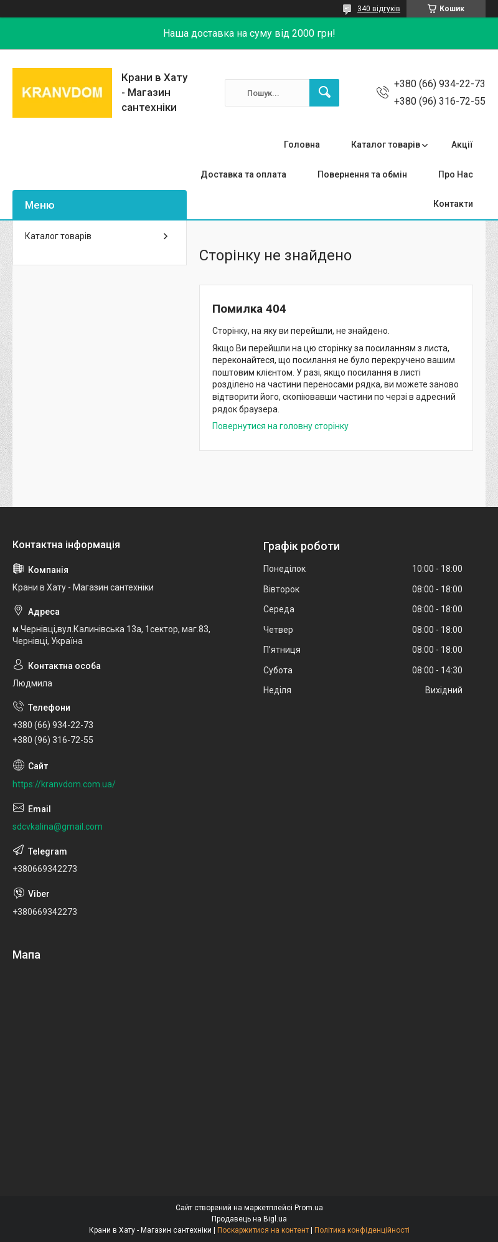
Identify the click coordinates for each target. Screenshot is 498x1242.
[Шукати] (324, 93)
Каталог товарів (385, 144)
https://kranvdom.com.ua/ (64, 784)
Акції (462, 144)
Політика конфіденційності (362, 1230)
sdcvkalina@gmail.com (57, 827)
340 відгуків (378, 8)
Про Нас (455, 174)
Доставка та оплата (243, 174)
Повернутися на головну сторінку (280, 426)
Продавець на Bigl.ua (249, 1219)
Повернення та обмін (362, 174)
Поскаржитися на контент (263, 1230)
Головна (302, 144)
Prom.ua (308, 1207)
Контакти (453, 204)
